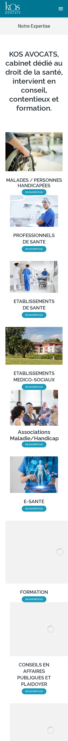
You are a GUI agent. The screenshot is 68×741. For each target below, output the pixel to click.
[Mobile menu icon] (60, 8)
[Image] (34, 154)
